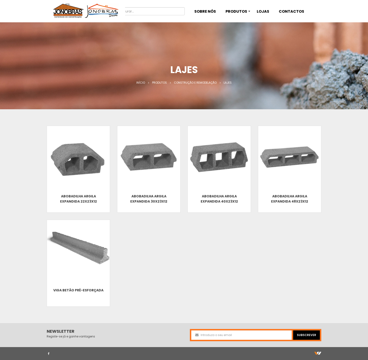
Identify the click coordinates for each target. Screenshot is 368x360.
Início (140, 83)
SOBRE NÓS (205, 11)
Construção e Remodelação (195, 83)
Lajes (228, 83)
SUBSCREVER (306, 335)
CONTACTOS (291, 11)
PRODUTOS (238, 11)
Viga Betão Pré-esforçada (78, 290)
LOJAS (263, 11)
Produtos (159, 83)
